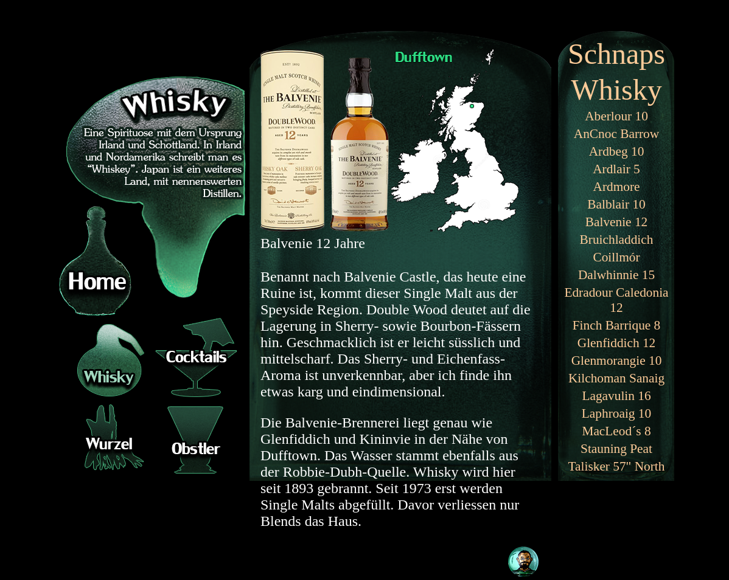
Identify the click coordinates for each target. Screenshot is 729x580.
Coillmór (616, 257)
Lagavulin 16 (616, 395)
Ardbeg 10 (616, 151)
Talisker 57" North (616, 466)
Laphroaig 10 (616, 413)
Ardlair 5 (616, 169)
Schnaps (616, 54)
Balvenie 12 (616, 222)
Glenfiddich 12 (616, 343)
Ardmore (616, 186)
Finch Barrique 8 (617, 325)
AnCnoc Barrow (616, 133)
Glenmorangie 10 (616, 360)
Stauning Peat (616, 448)
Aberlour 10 (616, 116)
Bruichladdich (617, 239)
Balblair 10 (616, 204)
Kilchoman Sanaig (616, 378)
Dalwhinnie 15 (616, 275)
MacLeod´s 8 (616, 431)
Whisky (616, 90)
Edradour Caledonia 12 (616, 300)
